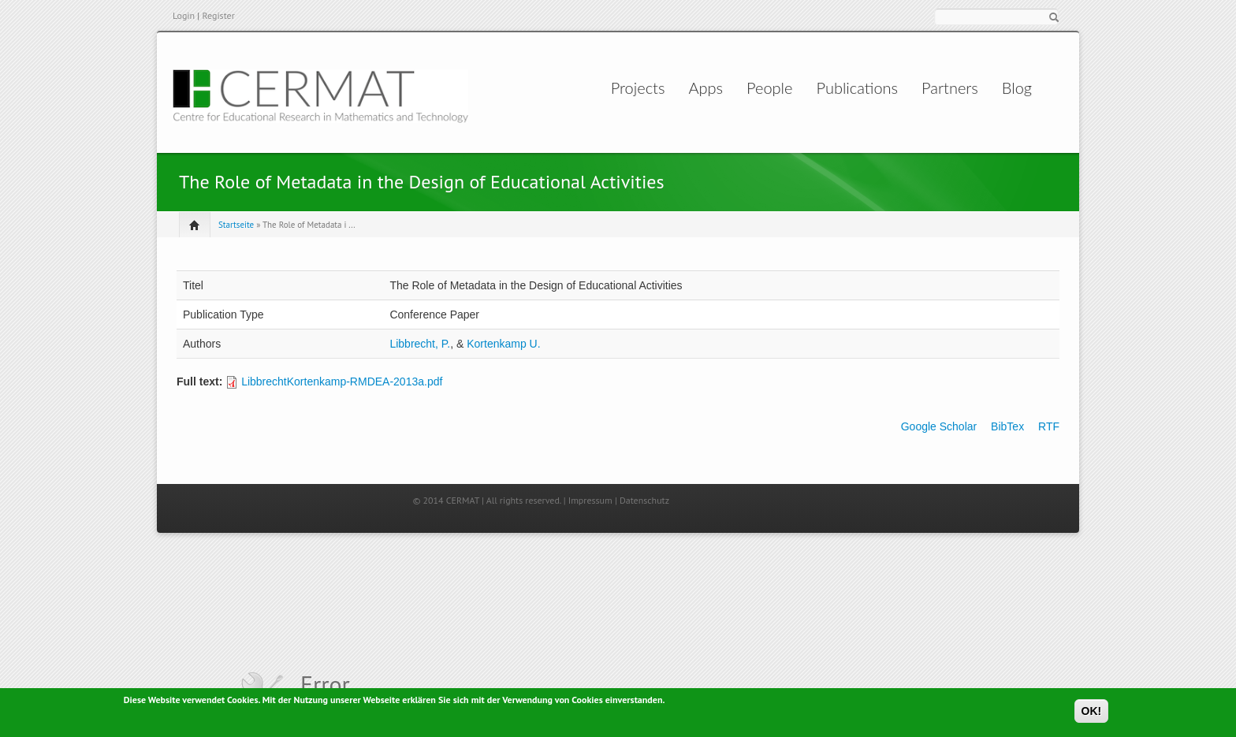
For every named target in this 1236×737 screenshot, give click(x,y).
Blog (1007, 87)
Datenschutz (644, 500)
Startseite (236, 224)
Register (218, 15)
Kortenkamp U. (503, 343)
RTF (1048, 426)
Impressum (590, 500)
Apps (678, 87)
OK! (1092, 711)
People (757, 87)
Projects (594, 87)
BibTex (1007, 426)
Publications (847, 87)
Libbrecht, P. (419, 343)
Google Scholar (939, 426)
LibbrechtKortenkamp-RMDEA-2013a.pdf (341, 381)
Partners (940, 87)
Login (184, 15)
